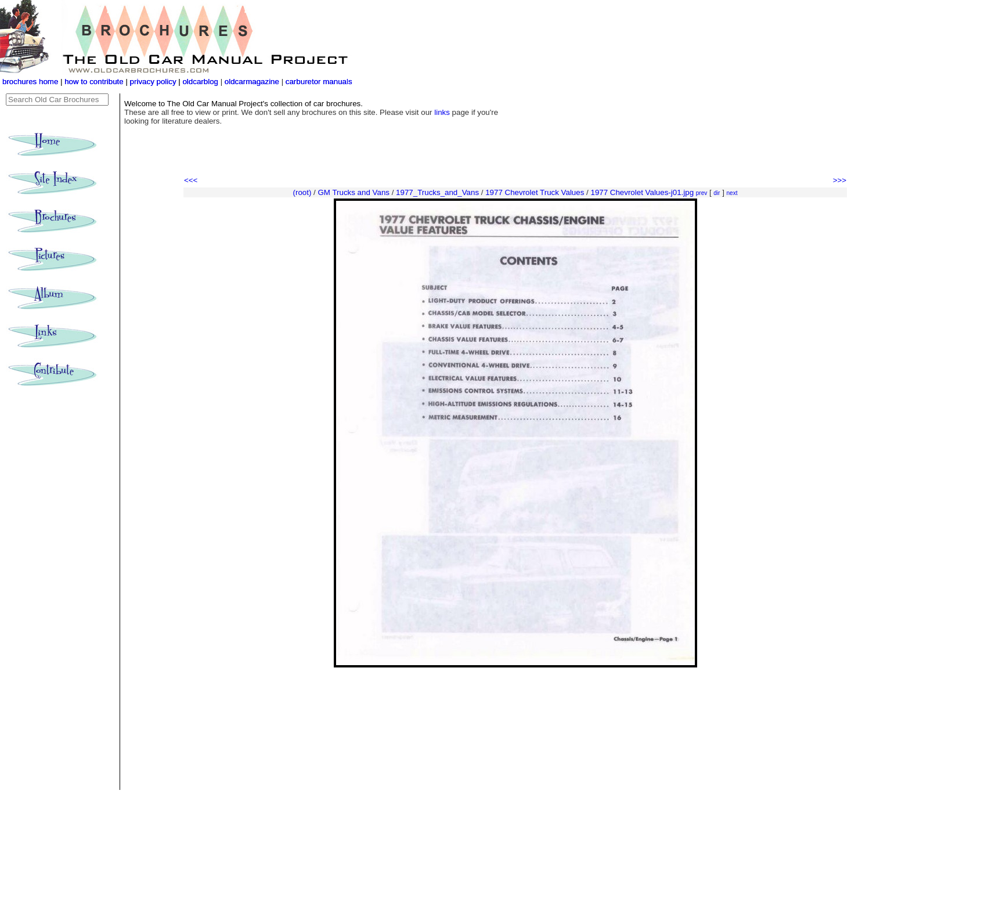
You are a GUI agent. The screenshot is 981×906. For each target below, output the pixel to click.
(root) (302, 192)
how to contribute (94, 81)
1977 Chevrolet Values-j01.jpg (642, 192)
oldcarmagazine (253, 81)
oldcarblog (200, 81)
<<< (190, 180)
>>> (839, 180)
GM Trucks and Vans (353, 192)
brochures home (30, 81)
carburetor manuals (317, 81)
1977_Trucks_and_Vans (437, 192)
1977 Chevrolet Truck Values (534, 192)
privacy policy (154, 81)
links (442, 112)
